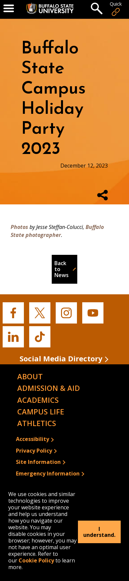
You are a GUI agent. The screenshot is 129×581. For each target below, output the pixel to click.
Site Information (38, 462)
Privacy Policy (34, 450)
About (30, 376)
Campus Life (40, 411)
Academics (38, 400)
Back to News (61, 269)
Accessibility (32, 439)
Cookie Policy (36, 560)
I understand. (99, 532)
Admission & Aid (48, 388)
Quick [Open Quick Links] (116, 9)
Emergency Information (48, 473)
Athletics (36, 423)
